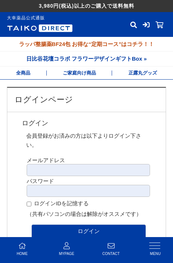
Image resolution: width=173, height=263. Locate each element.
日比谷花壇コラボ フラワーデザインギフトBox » (86, 59)
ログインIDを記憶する (61, 203)
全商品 (23, 73)
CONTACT (111, 249)
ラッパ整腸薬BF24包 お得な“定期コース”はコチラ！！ (86, 44)
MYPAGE (67, 249)
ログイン (89, 231)
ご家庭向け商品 (79, 73)
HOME (22, 249)
